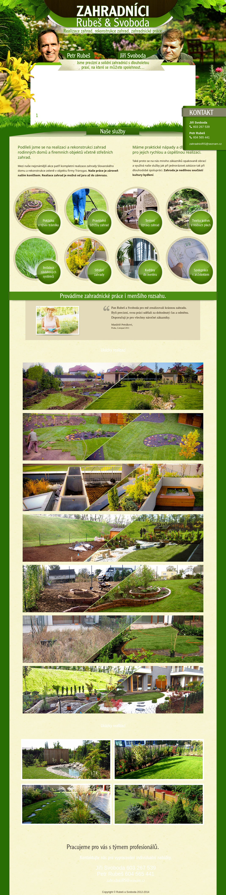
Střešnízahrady (99, 272)
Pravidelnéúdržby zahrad (99, 222)
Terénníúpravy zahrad (150, 222)
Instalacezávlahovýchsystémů (48, 272)
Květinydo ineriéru (150, 272)
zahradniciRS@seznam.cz (205, 143)
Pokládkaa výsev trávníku (48, 222)
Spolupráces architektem (200, 272)
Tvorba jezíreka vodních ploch (201, 222)
